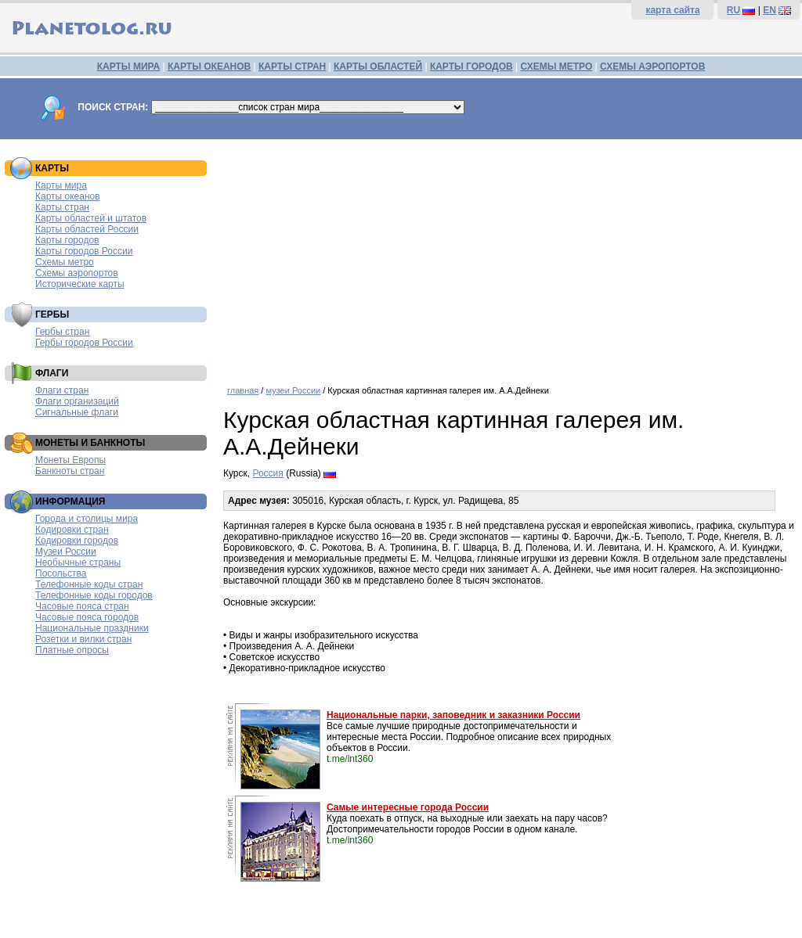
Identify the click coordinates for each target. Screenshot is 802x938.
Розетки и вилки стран (83, 639)
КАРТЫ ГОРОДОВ (471, 66)
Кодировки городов (76, 540)
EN (769, 10)
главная (242, 390)
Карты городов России (83, 251)
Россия (267, 473)
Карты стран (62, 207)
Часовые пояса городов (87, 617)
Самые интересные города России (408, 807)
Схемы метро (64, 262)
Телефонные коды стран (89, 584)
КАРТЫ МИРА (128, 66)
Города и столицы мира (86, 518)
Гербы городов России (84, 342)
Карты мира (61, 185)
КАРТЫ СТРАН (292, 66)
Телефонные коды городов (94, 595)
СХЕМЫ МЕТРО (556, 66)
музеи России (293, 390)
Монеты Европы (70, 460)
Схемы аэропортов (76, 273)
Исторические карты (80, 284)
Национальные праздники (92, 628)
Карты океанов (67, 196)
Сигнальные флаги (76, 412)
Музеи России (65, 551)
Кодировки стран (72, 529)
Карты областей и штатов (90, 218)
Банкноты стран (69, 470)
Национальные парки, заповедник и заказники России (453, 715)
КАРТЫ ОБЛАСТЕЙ (378, 66)
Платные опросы (72, 650)
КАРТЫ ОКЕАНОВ (209, 66)
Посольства (61, 573)
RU (733, 10)
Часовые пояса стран (82, 606)
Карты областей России (87, 229)
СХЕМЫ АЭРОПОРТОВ (652, 66)
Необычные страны (78, 562)
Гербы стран (62, 331)
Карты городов (67, 240)
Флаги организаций (77, 401)
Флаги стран (62, 390)
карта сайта (672, 10)
